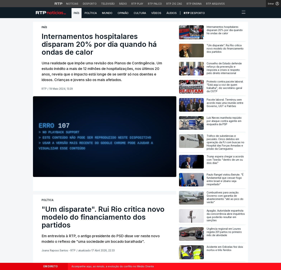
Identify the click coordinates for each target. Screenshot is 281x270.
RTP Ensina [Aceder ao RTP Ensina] (194, 3)
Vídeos (156, 13)
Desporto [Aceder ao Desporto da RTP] (90, 3)
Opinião (123, 13)
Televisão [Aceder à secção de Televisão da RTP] (108, 3)
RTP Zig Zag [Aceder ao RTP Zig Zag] (174, 3)
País (76, 13)
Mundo (107, 13)
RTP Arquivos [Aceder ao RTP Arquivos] (215, 3)
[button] (237, 13)
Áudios (171, 13)
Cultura (140, 13)
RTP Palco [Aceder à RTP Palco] (155, 3)
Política (91, 13)
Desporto (194, 13)
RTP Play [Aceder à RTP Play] (137, 3)
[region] (104, 136)
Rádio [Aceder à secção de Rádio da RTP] (123, 3)
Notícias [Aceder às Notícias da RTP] (72, 3)
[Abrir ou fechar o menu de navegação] (242, 12)
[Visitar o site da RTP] (59, 3)
